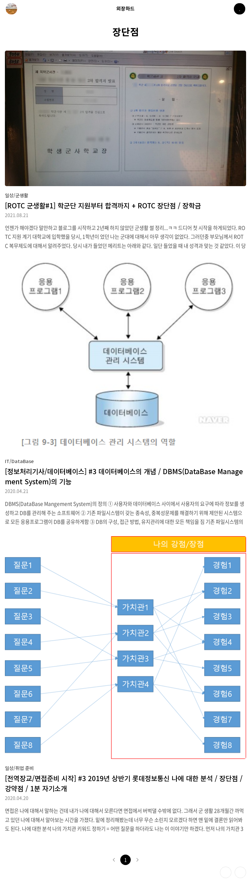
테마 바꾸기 (225, 872)
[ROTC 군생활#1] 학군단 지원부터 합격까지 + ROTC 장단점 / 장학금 (103, 205)
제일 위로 (240, 872)
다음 (137, 860)
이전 (113, 860)
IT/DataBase (19, 461)
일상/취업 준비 (19, 767)
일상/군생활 (16, 195)
